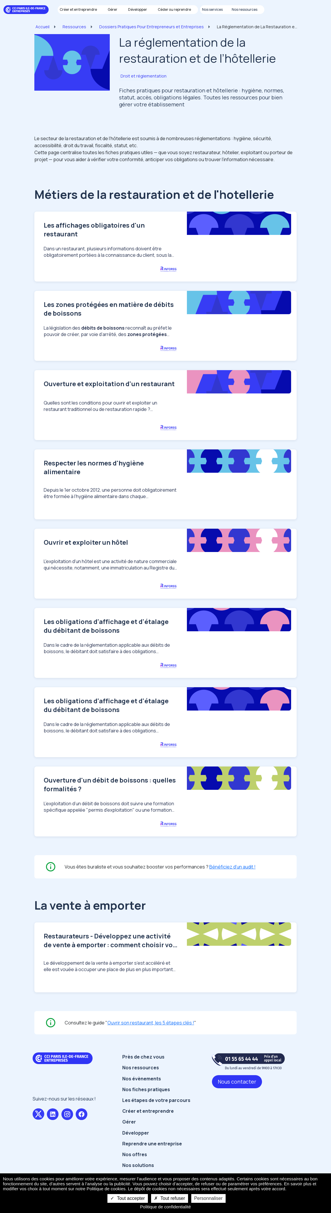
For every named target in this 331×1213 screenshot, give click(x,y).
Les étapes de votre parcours (156, 1108)
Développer (135, 1141)
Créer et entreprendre (148, 1119)
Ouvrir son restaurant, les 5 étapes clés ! (150, 1031)
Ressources (74, 26)
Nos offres (134, 1162)
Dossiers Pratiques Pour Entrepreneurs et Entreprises (151, 26)
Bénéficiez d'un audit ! (232, 875)
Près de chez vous (143, 1065)
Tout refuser (169, 1198)
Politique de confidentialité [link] (165, 1206)
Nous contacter (237, 1089)
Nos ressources (140, 1076)
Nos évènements (141, 1086)
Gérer (129, 1130)
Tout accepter (127, 1198)
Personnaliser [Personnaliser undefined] (208, 1198)
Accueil (42, 26)
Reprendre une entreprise (152, 1152)
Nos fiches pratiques (146, 1097)
